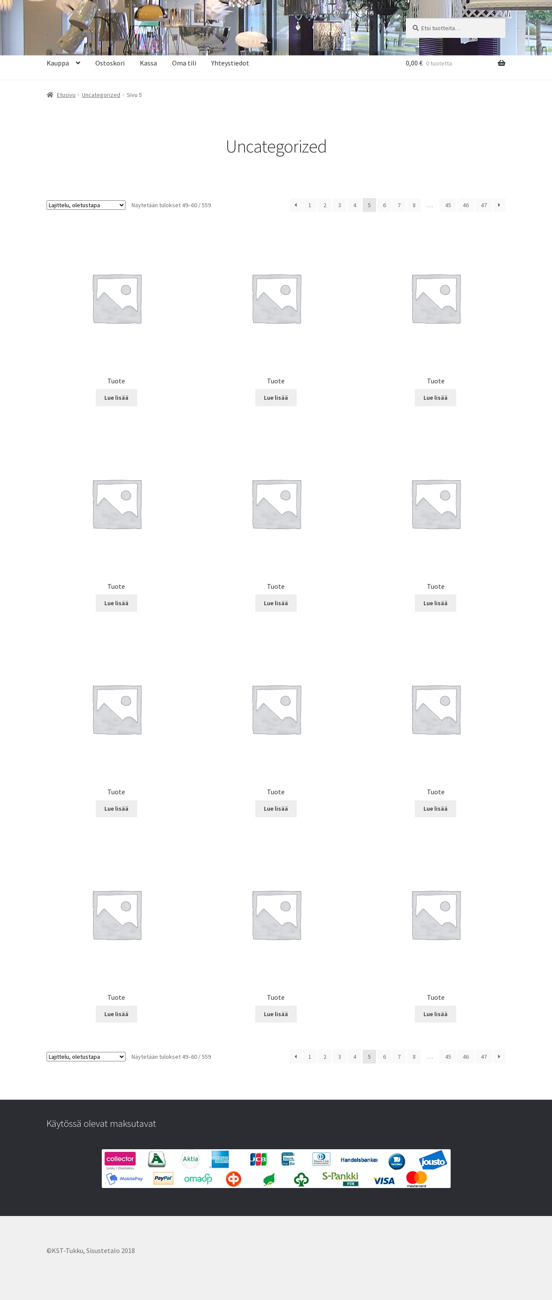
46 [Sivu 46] (466, 205)
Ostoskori (110, 63)
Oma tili (184, 63)
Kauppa (58, 63)
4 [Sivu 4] (354, 205)
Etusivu (66, 95)
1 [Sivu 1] (309, 205)
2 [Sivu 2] (324, 205)
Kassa (148, 63)
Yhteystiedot (230, 63)
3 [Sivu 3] (339, 205)
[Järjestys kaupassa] (86, 205)
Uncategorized (101, 95)
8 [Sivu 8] (414, 205)
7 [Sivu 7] (399, 205)
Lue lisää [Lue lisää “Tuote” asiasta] (116, 397)
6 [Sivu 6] (384, 205)
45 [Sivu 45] (448, 205)
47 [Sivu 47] (484, 205)
